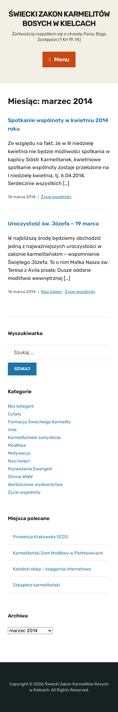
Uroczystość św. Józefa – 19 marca (53, 223)
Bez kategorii (21, 406)
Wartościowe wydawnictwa (35, 484)
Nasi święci (51, 291)
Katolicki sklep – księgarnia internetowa (52, 569)
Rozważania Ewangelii (30, 469)
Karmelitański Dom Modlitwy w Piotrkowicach (58, 553)
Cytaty (14, 414)
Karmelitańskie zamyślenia (34, 437)
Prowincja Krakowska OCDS (40, 536)
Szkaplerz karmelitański (36, 585)
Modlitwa (17, 445)
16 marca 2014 (22, 196)
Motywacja (19, 453)
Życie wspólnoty (56, 196)
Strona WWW (20, 476)
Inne (12, 429)
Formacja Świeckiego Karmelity (39, 422)
